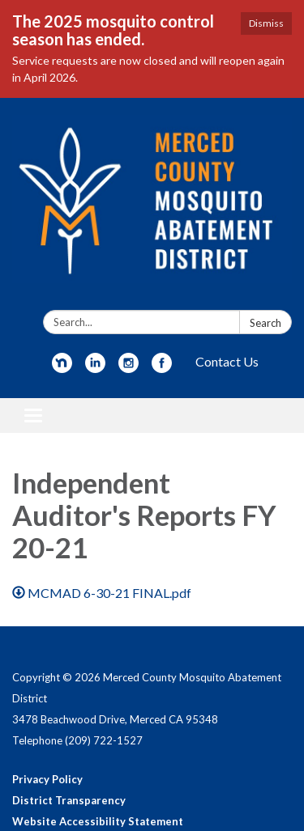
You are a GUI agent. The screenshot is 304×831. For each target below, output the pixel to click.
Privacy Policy (47, 779)
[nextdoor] (62, 367)
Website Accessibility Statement (97, 821)
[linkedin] (95, 367)
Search (265, 322)
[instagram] (128, 367)
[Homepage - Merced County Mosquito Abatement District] (152, 207)
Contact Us (227, 361)
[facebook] (162, 367)
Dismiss (266, 23)
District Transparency (69, 800)
